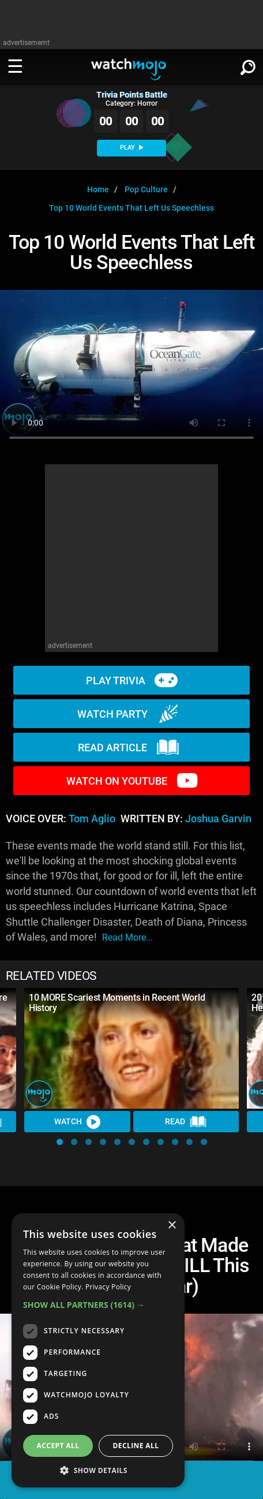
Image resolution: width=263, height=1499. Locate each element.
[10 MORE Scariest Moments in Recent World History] (131, 1048)
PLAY (131, 147)
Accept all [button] (58, 1445)
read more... (127, 937)
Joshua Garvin (218, 819)
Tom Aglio (92, 819)
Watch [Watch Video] (77, 1122)
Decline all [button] (136, 1445)
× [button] (171, 1225)
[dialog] (98, 1350)
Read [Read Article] (185, 1121)
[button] (59, 1142)
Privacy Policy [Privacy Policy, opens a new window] (108, 1287)
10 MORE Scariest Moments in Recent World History (117, 1002)
